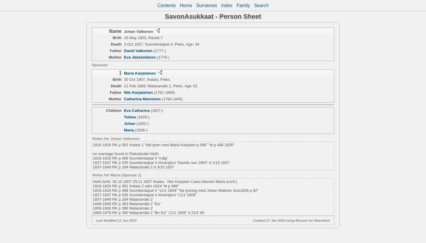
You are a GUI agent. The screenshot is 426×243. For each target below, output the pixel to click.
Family (243, 5)
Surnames (206, 5)
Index (227, 5)
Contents (166, 5)
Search (261, 5)
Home (186, 5)
